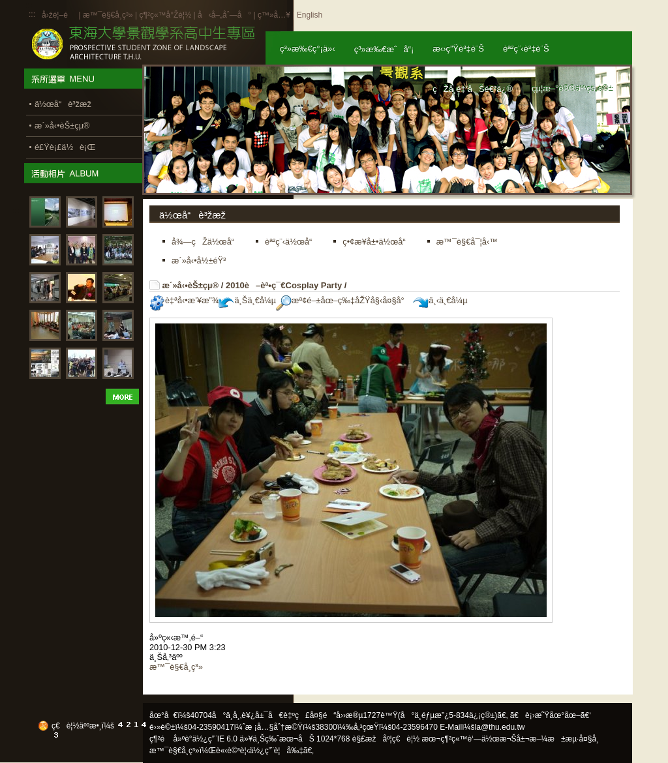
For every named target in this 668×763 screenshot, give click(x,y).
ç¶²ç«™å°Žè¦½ (165, 15)
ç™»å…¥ (274, 15)
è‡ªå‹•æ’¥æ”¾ (184, 300)
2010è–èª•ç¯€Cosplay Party (284, 285)
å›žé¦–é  (59, 15)
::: (32, 14)
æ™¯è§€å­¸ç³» (109, 15)
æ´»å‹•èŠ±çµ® (190, 285)
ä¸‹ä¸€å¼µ (440, 300)
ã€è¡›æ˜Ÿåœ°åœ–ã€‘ (550, 715)
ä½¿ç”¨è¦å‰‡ (276, 750)
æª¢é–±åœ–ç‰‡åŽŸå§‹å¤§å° (343, 300)
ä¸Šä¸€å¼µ (247, 300)
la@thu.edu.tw (500, 727)
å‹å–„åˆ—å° (224, 15)
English (309, 15)
